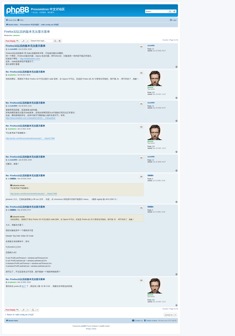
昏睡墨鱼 (151, 175)
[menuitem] (20, 20)
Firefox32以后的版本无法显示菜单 (27, 31)
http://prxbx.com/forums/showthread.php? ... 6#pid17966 (30, 138)
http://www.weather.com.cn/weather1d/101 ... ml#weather (31, 118)
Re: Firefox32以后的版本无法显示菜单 (25, 71)
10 (153, 49)
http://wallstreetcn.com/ (30, 58)
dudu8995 (151, 45)
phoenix (16, 35)
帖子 (24, 286)
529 (153, 92)
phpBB (83, 326)
